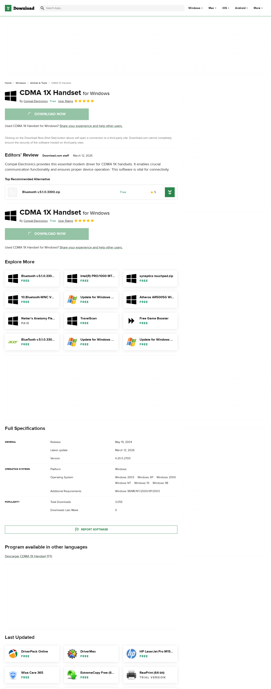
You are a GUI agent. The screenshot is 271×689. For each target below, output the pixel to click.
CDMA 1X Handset (65, 92)
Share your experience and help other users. (91, 126)
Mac (211, 8)
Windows (194, 8)
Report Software (91, 529)
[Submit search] (42, 8)
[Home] (8, 83)
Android (240, 8)
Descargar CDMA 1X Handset (25, 556)
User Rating (76, 101)
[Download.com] (19, 8)
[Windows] (21, 83)
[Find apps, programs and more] (111, 8)
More (259, 8)
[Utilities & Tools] (38, 83)
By (34, 101)
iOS (224, 8)
